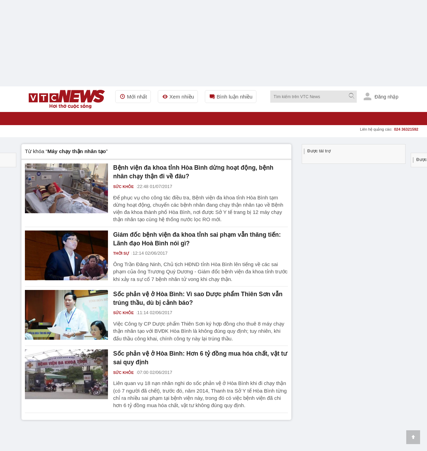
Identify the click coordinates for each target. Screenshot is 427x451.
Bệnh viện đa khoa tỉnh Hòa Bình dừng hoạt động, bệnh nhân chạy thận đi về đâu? (193, 171)
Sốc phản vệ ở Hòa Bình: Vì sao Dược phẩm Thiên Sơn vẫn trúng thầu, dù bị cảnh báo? (198, 295)
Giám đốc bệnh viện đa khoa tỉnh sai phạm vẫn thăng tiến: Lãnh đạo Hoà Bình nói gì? (197, 237)
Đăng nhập (381, 96)
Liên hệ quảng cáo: (389, 129)
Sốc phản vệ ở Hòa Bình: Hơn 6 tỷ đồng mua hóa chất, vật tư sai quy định (197, 353)
